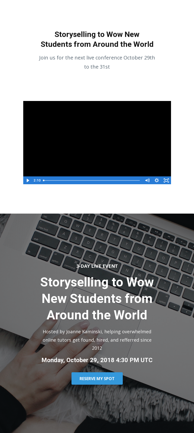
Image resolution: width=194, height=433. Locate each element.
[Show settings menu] (157, 180)
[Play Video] (28, 180)
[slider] (91, 180)
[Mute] (147, 180)
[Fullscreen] (166, 180)
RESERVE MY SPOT (97, 378)
